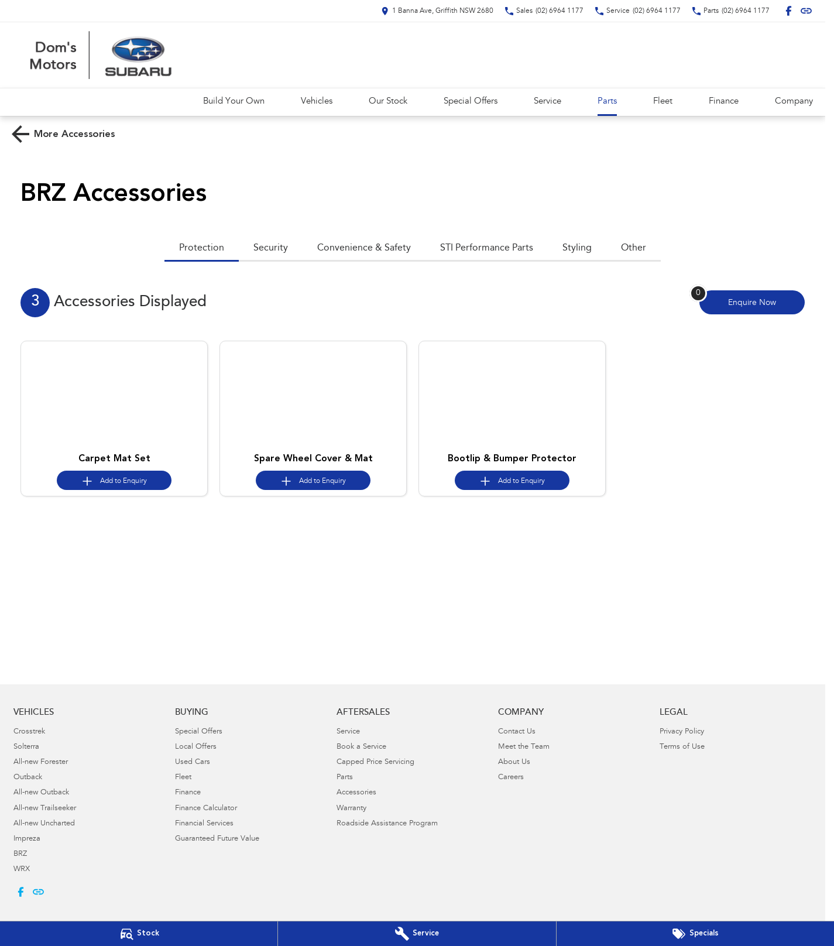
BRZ (20, 854)
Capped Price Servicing (375, 762)
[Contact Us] (437, 11)
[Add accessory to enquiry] (114, 480)
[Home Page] (99, 55)
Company (794, 101)
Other (633, 248)
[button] (114, 394)
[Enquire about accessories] (752, 302)
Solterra (26, 747)
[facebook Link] (788, 11)
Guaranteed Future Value (217, 839)
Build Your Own (234, 101)
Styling (577, 248)
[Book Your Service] (416, 933)
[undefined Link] (806, 11)
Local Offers (196, 747)
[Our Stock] (138, 933)
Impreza (26, 839)
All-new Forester (40, 762)
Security (270, 248)
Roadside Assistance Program (387, 824)
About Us (514, 762)
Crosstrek (29, 732)
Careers (511, 778)
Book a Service (361, 747)
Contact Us (517, 732)
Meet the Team (524, 747)
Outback (27, 778)
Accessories (356, 793)
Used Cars (192, 762)
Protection (201, 248)
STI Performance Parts (486, 248)
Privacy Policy (682, 732)
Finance (724, 101)
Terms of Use (682, 747)
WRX (21, 869)
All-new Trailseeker (44, 809)
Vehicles (316, 101)
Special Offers (470, 101)
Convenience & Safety (364, 248)
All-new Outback (41, 793)
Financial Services (204, 824)
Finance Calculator (206, 809)
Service (547, 101)
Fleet (662, 101)
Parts (607, 101)
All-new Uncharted (44, 824)
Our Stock (388, 101)
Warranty (351, 809)
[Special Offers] (695, 933)
